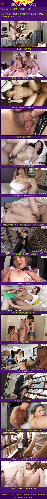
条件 (12, 494)
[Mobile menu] (2, 3)
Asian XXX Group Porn (12, 16)
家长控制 (41, 494)
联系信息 (5, 494)
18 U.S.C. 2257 (22, 494)
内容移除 (32, 494)
